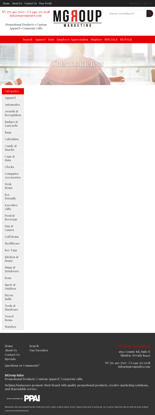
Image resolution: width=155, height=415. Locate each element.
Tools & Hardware (11, 307)
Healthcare (12, 243)
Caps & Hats (10, 158)
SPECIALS (111, 39)
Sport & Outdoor (10, 286)
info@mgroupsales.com (26, 15)
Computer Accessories (13, 175)
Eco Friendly (10, 196)
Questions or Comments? (22, 365)
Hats (51, 39)
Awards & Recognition (13, 113)
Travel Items (9, 318)
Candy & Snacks (11, 147)
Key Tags (11, 250)
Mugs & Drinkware (12, 269)
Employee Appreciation (72, 39)
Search (27, 39)
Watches (10, 327)
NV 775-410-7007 (13, 12)
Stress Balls (9, 297)
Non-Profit (45, 3)
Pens (8, 278)
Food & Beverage (11, 217)
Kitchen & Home (12, 259)
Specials (10, 359)
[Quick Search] (126, 13)
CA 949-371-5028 (38, 12)
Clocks (9, 167)
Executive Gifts (11, 207)
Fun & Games (9, 228)
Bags (8, 132)
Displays (96, 39)
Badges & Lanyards (11, 123)
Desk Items (8, 186)
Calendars (12, 139)
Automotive (12, 104)
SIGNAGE (126, 39)
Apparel (40, 39)
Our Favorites (39, 350)
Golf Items (12, 237)
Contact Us (30, 3)
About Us (17, 3)
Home (6, 3)
